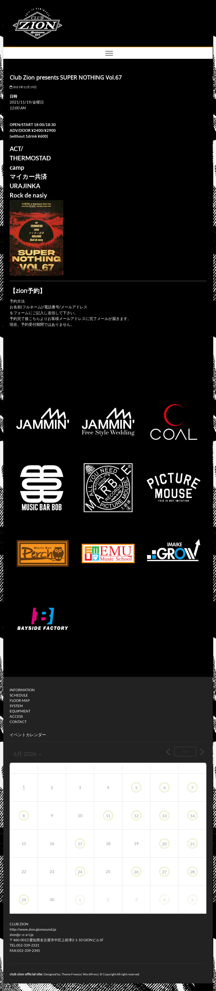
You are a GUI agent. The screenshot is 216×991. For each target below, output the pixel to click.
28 (192, 871)
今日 (185, 751)
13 (164, 815)
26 (136, 871)
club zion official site (26, 974)
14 (192, 815)
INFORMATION (22, 690)
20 (164, 843)
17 (80, 843)
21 (192, 843)
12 (136, 815)
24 (80, 871)
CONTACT (18, 722)
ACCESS (16, 716)
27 (164, 871)
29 (24, 899)
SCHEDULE (19, 695)
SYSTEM (16, 706)
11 (108, 815)
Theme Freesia (71, 974)
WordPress (90, 974)
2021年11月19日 (23, 87)
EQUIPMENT (20, 711)
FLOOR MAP (20, 700)
